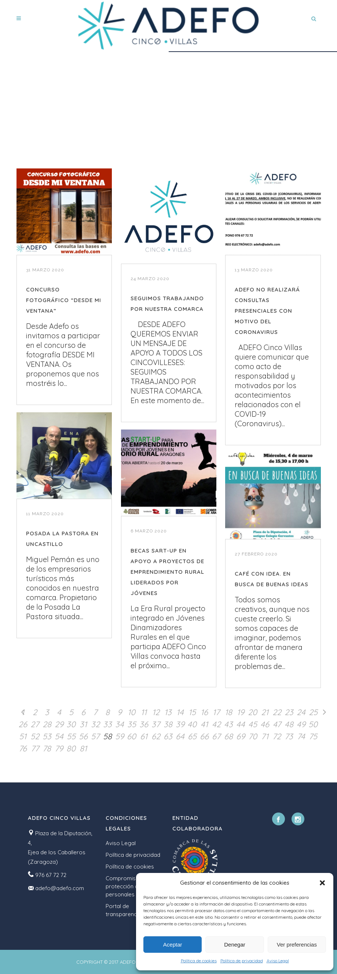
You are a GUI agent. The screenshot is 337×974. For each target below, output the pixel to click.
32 (95, 724)
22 (276, 712)
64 (180, 736)
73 (289, 736)
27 (34, 724)
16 (204, 712)
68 (228, 736)
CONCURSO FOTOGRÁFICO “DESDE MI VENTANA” (63, 300)
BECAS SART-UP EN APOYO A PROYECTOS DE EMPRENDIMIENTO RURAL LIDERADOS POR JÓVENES (167, 571)
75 (313, 736)
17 (216, 712)
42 (216, 724)
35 (131, 724)
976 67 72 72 (50, 874)
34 (119, 724)
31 (83, 724)
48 (289, 724)
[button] (322, 882)
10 (131, 712)
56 (83, 736)
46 (264, 724)
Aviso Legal (278, 960)
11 (144, 712)
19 (240, 712)
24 (301, 712)
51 (22, 736)
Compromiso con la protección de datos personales (132, 886)
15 (192, 712)
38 (168, 724)
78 (47, 748)
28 (47, 724)
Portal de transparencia (123, 910)
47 (277, 724)
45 (252, 724)
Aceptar (172, 944)
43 (228, 724)
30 (71, 724)
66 (204, 736)
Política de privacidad (241, 960)
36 (143, 724)
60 (131, 736)
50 (313, 724)
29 (59, 724)
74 (301, 736)
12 (156, 712)
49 (301, 724)
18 (228, 712)
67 (216, 736)
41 (204, 724)
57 (95, 736)
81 (83, 748)
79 (59, 748)
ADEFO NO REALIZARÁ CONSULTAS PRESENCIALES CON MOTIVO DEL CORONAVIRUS (267, 310)
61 (143, 736)
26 (22, 724)
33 (107, 724)
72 (276, 736)
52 (34, 736)
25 (313, 712)
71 (264, 736)
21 (264, 712)
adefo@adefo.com (59, 888)
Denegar (234, 944)
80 (71, 748)
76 (23, 748)
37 (155, 724)
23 (289, 712)
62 (155, 736)
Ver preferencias (297, 944)
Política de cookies (199, 960)
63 (168, 736)
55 (71, 736)
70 (252, 736)
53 (47, 736)
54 (59, 736)
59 (119, 736)
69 (240, 736)
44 (240, 724)
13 (168, 712)
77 (35, 748)
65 (192, 736)
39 (180, 724)
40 (192, 724)
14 (180, 712)
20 (252, 712)
